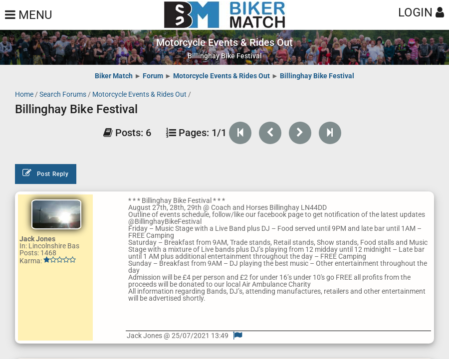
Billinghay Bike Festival (317, 76)
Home (24, 94)
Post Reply (45, 173)
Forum (153, 76)
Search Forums (62, 94)
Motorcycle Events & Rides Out (221, 76)
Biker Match (114, 76)
